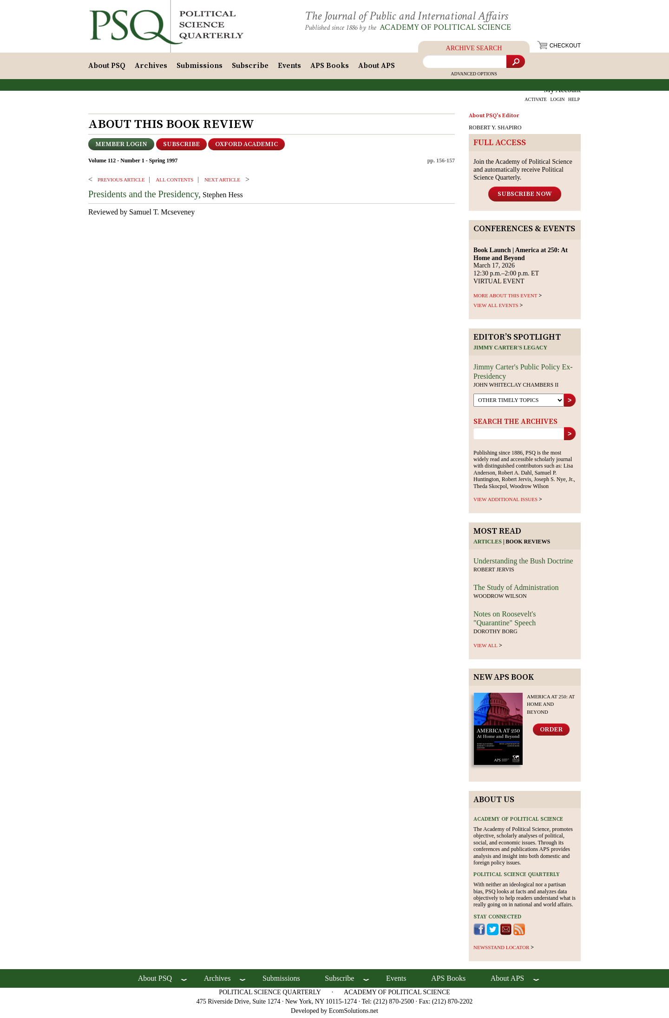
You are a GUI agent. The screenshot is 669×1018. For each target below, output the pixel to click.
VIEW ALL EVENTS (495, 307)
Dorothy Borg (495, 634)
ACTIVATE (536, 102)
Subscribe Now (525, 196)
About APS (376, 68)
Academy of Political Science (452, 27)
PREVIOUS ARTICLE (121, 182)
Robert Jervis (493, 572)
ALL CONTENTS (174, 182)
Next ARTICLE (222, 182)
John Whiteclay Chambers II (515, 387)
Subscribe (250, 68)
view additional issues (505, 502)
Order (551, 732)
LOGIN (557, 102)
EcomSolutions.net (353, 1013)
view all (485, 647)
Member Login (121, 147)
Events (289, 68)
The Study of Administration (516, 590)
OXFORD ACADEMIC (246, 147)
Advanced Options (474, 76)
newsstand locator (501, 949)
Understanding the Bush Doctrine (523, 564)
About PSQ (106, 68)
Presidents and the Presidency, (144, 197)
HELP (574, 102)
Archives (151, 68)
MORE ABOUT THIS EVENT (505, 298)
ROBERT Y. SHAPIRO (495, 130)
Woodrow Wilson (500, 598)
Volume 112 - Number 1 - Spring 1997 (132, 163)
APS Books (329, 68)
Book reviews (528, 544)
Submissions (200, 68)
